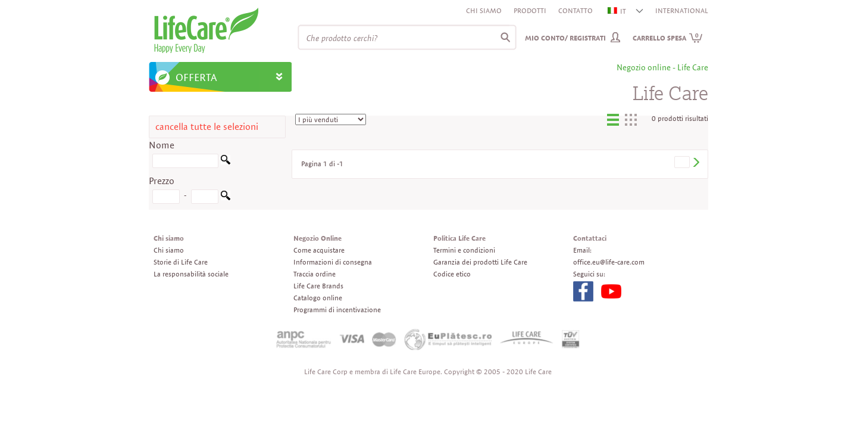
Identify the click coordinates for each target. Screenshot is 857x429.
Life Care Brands (318, 285)
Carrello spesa (668, 37)
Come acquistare (319, 249)
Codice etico (452, 273)
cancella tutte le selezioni (206, 126)
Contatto (575, 10)
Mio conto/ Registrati (565, 37)
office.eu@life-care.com (609, 261)
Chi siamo (484, 10)
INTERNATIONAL (681, 10)
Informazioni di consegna (332, 261)
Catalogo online (317, 297)
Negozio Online (317, 238)
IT (617, 11)
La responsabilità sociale (191, 273)
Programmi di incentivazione (337, 309)
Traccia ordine (314, 273)
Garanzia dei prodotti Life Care (480, 261)
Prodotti (530, 10)
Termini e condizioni (464, 249)
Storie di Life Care (181, 261)
